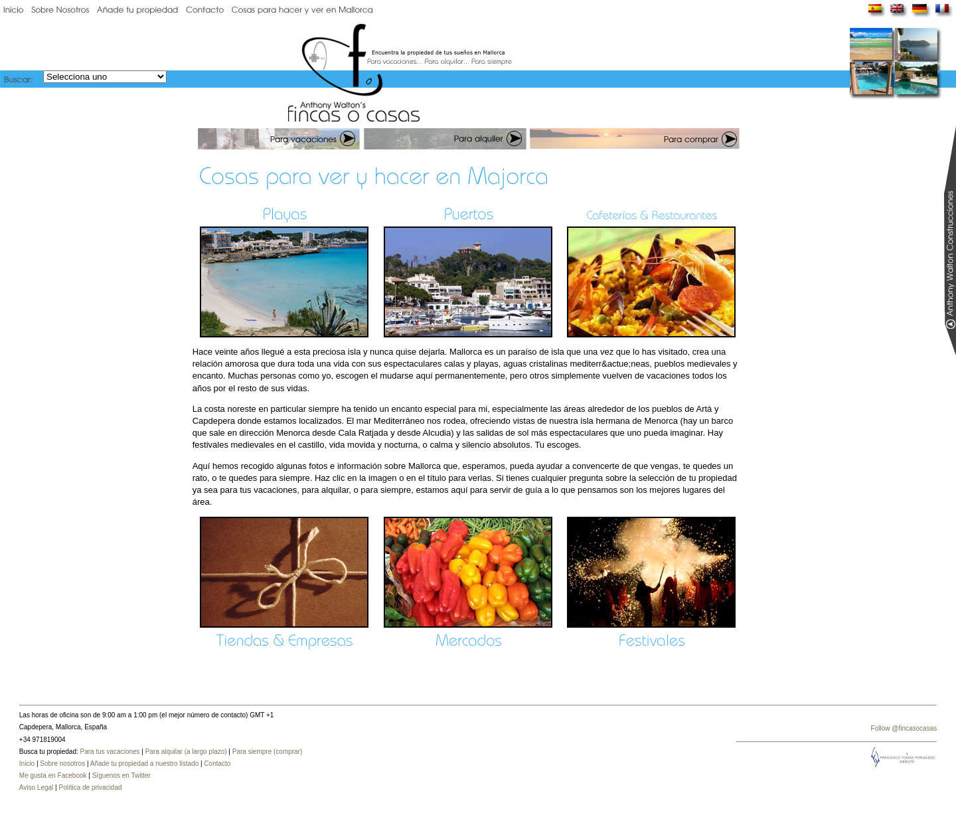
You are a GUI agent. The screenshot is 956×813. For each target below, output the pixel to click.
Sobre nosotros (62, 763)
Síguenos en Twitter (121, 775)
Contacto (217, 763)
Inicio (27, 763)
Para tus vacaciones (110, 751)
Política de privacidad (89, 787)
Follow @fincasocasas (904, 728)
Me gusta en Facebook (53, 775)
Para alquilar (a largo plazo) (186, 751)
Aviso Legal (36, 787)
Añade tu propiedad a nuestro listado (144, 763)
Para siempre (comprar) (267, 751)
